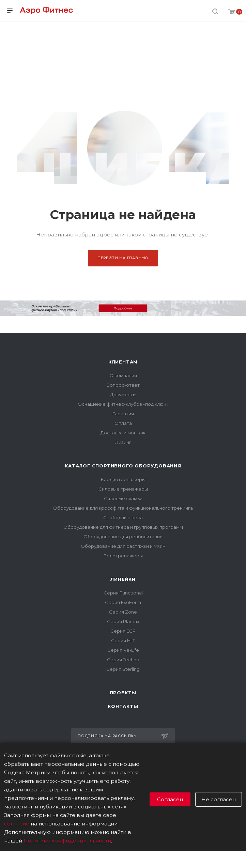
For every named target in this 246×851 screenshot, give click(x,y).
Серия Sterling (123, 669)
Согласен (170, 799)
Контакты (123, 706)
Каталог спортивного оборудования (123, 465)
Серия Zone (123, 612)
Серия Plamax (123, 621)
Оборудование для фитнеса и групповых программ (123, 527)
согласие (16, 823)
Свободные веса (123, 517)
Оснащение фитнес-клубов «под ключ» (123, 404)
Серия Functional (123, 592)
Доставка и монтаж (123, 432)
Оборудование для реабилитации (123, 536)
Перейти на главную (123, 258)
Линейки (123, 579)
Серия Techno (123, 659)
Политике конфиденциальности (67, 840)
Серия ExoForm (123, 602)
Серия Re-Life (123, 650)
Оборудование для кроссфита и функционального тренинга (123, 508)
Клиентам (123, 362)
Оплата (123, 423)
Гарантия (123, 413)
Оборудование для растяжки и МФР (123, 546)
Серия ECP (123, 631)
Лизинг (123, 442)
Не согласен (218, 799)
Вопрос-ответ (123, 385)
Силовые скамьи (123, 498)
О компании (123, 375)
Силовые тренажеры (123, 489)
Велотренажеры (123, 555)
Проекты (123, 692)
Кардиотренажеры (123, 479)
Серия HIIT (123, 640)
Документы (123, 394)
